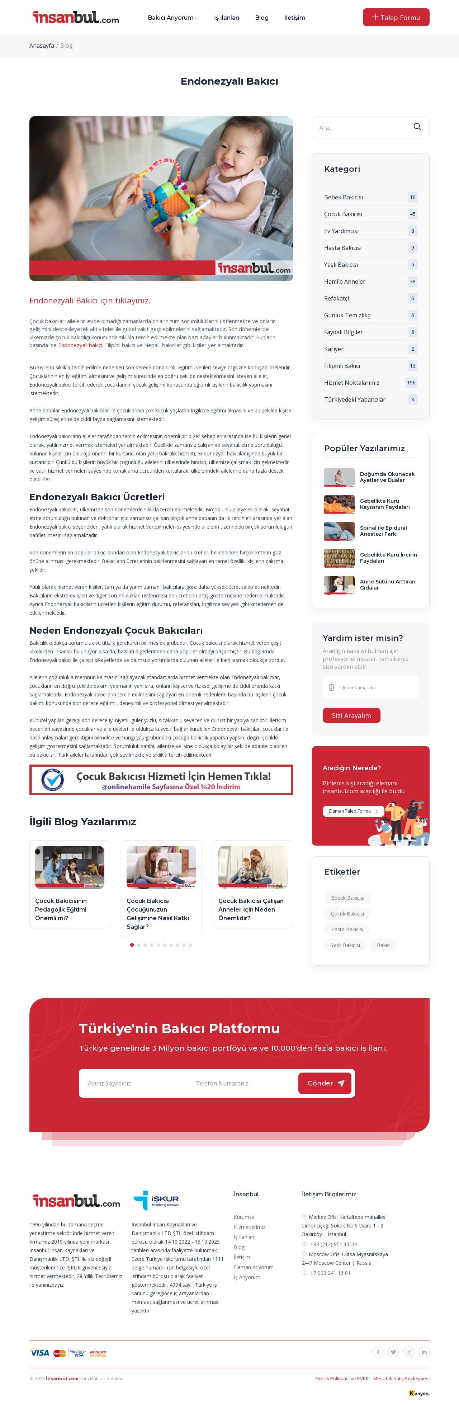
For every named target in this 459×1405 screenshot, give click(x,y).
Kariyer (334, 349)
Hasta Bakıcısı (342, 248)
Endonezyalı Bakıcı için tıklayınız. (90, 300)
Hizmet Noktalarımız (351, 383)
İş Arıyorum (247, 1277)
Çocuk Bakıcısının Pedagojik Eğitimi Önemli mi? (61, 910)
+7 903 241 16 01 (330, 1272)
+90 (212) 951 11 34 (333, 1244)
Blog (262, 17)
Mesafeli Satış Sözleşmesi (401, 1378)
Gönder (320, 1083)
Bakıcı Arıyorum (171, 17)
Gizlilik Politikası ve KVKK (342, 1378)
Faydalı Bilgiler (343, 332)
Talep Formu (396, 17)
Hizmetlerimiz (249, 1227)
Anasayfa (41, 45)
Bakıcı (384, 945)
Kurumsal (245, 1217)
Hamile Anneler (344, 281)
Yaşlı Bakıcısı (341, 265)
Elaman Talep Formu (350, 811)
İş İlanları (226, 17)
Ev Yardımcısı (341, 231)
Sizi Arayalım (351, 715)
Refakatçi (336, 298)
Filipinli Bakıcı (342, 366)
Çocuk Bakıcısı (343, 214)
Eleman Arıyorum (254, 1267)
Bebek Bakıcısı (343, 197)
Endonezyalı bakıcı (80, 345)
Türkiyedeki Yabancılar (354, 399)
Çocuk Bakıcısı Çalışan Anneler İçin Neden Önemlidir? (251, 910)
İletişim (295, 17)
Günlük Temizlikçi (348, 315)
